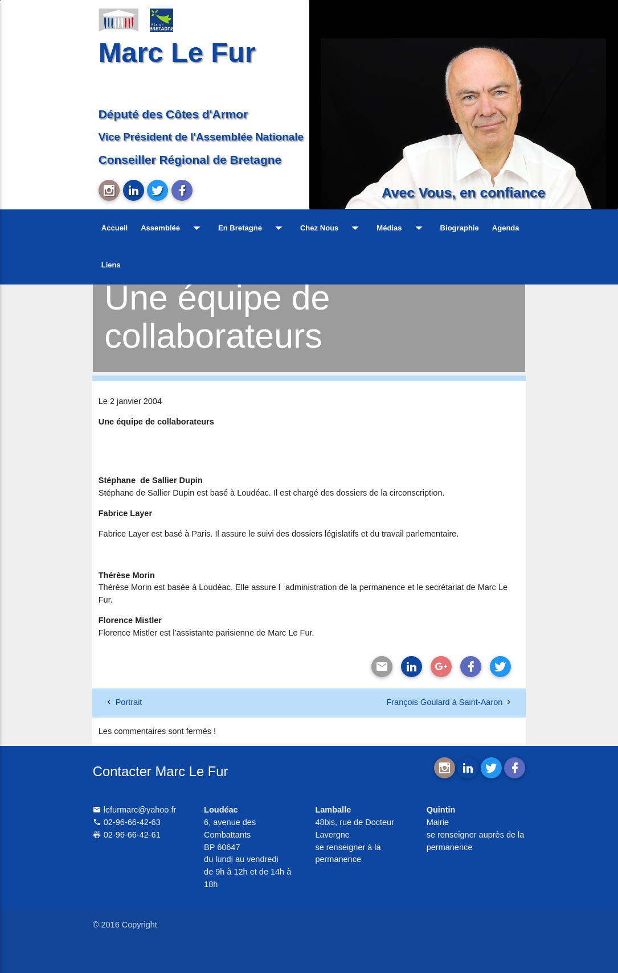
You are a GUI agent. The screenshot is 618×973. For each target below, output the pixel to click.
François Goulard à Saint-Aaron (444, 702)
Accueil (114, 228)
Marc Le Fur (177, 52)
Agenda (505, 228)
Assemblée (173, 228)
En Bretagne (252, 228)
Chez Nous (331, 228)
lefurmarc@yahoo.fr (135, 809)
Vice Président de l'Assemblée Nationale (201, 137)
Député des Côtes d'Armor (173, 114)
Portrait (129, 702)
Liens (111, 265)
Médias (401, 228)
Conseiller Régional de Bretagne (190, 159)
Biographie (459, 228)
